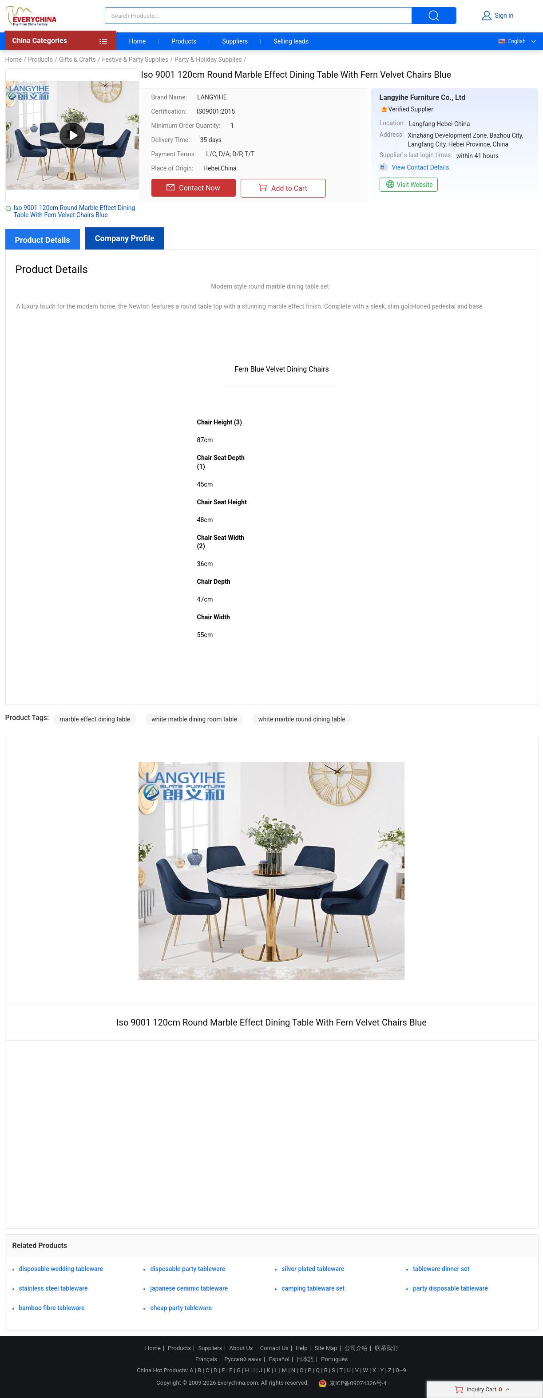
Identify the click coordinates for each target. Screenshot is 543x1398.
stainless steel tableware (53, 1288)
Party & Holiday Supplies (208, 59)
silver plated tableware (312, 1268)
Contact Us (274, 1348)
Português (334, 1359)
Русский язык (243, 1359)
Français (206, 1359)
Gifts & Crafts (77, 59)
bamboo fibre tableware (52, 1307)
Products (183, 41)
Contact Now (193, 187)
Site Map (326, 1348)
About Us (241, 1348)
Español (279, 1359)
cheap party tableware (181, 1307)
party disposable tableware (450, 1288)
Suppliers (235, 41)
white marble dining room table (194, 719)
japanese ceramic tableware (189, 1288)
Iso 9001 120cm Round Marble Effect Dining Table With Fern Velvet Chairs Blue (74, 211)
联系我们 (386, 1348)
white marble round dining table (301, 719)
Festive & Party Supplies (135, 59)
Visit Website (408, 184)
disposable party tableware (187, 1268)
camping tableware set (313, 1288)
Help (302, 1348)
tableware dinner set (441, 1268)
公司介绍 (356, 1348)
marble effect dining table (94, 719)
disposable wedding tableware (61, 1268)
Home (137, 41)
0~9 (401, 1370)
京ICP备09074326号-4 (352, 1383)
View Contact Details (420, 167)
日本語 (305, 1359)
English (511, 41)
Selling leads (291, 41)
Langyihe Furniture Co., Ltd (423, 97)
